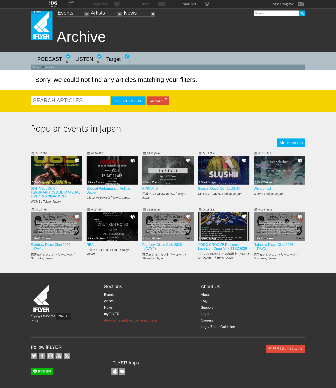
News (130, 13)
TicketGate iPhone (122, 371)
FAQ (204, 301)
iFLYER (41, 298)
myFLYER (111, 314)
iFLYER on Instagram (50, 356)
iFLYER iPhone (114, 371)
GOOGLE (156, 100)
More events (291, 142)
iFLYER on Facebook (42, 356)
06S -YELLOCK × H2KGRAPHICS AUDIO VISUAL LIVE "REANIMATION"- (55, 192)
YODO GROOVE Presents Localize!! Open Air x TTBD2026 (222, 246)
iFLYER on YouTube (59, 356)
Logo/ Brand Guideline (218, 327)
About (205, 294)
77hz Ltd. (63, 316)
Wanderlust (262, 188)
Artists (98, 13)
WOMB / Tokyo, (46, 201)
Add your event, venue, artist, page (130, 320)
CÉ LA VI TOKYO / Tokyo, (108, 197)
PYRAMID (150, 188)
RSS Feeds (67, 356)
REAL (91, 245)
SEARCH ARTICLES (128, 100)
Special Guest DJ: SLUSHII (219, 188)
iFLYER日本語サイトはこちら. (285, 348)
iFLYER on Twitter (34, 356)
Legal (205, 314)
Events (65, 13)
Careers (207, 320)
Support (207, 307)
